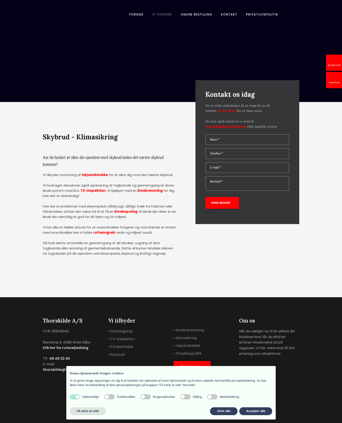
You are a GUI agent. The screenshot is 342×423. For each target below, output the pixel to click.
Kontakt (229, 14)
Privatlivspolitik (262, 14)
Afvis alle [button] (223, 411)
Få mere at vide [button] (88, 411)
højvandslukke (95, 175)
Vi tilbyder (162, 14)
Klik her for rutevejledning (65, 347)
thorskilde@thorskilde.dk (225, 127)
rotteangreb (104, 232)
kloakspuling (126, 211)
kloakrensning (150, 190)
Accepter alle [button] (255, 411)
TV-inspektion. (93, 190)
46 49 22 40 (226, 111)
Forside (136, 14)
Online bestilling (196, 14)
